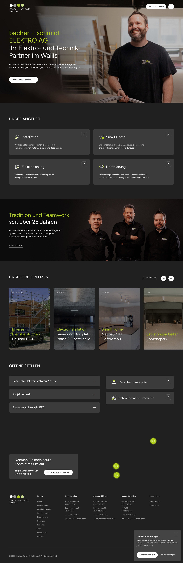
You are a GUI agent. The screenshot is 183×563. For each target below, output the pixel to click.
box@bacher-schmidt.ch (26, 471)
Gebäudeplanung (44, 509)
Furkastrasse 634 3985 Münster (100, 509)
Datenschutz (155, 501)
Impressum (154, 505)
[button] (171, 6)
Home (39, 501)
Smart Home (42, 513)
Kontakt (40, 536)
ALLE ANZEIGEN (149, 278)
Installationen (42, 505)
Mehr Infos (148, 545)
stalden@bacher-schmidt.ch (133, 519)
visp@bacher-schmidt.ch (75, 519)
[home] (23, 6)
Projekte (40, 525)
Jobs (39, 529)
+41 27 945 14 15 (72, 515)
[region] (91, 457)
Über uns (41, 521)
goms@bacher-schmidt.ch (104, 519)
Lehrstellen (41, 533)
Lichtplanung (42, 517)
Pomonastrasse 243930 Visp (72, 509)
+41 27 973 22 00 (156, 6)
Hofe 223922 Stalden (127, 509)
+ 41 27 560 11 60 (128, 515)
